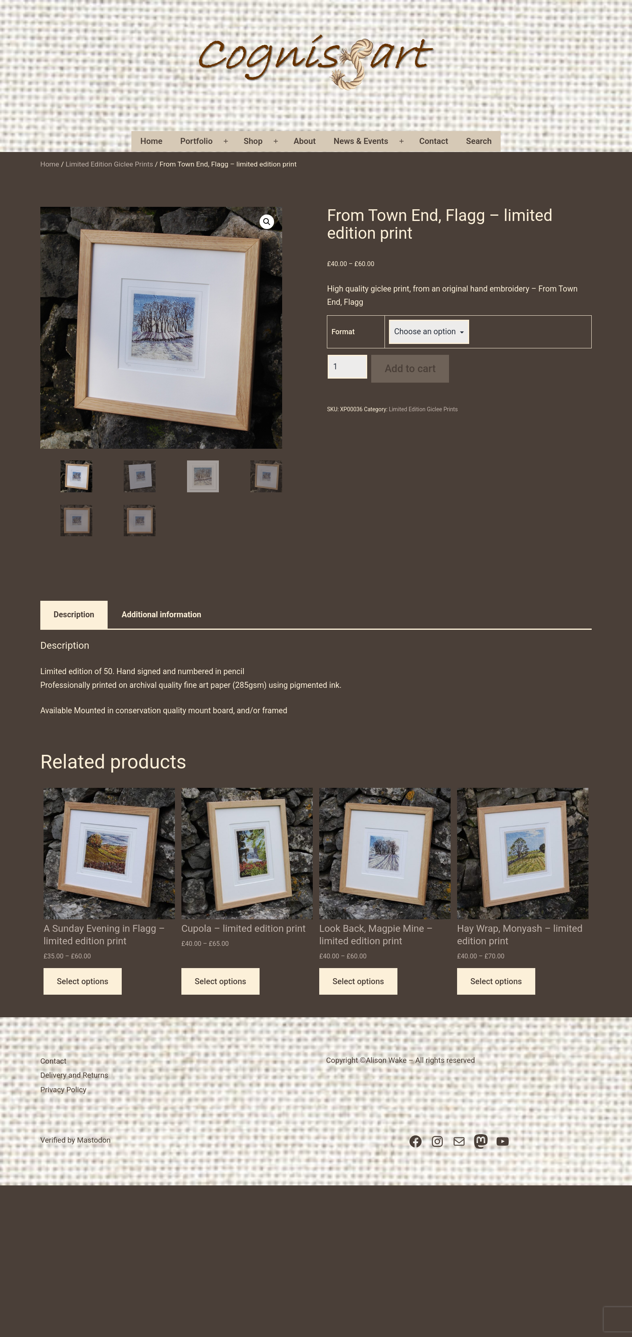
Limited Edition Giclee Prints (109, 164)
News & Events (361, 141)
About (304, 141)
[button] (267, 222)
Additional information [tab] (162, 614)
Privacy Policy (63, 1089)
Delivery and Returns (74, 1075)
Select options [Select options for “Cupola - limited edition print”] (220, 981)
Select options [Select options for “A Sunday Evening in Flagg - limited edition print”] (82, 981)
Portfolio (196, 141)
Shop (253, 141)
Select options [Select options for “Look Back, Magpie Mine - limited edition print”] (358, 981)
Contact (433, 141)
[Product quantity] (347, 367)
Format (343, 331)
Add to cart (410, 368)
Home (151, 141)
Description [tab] (74, 614)
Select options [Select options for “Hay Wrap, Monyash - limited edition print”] (496, 981)
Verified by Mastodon (75, 1140)
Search (479, 141)
